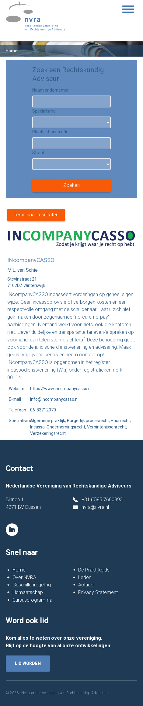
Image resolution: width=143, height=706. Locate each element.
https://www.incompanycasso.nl (61, 388)
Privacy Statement (98, 592)
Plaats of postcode (50, 131)
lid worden (28, 663)
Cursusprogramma (32, 600)
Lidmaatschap (27, 592)
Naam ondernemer (50, 90)
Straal (38, 152)
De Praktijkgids (94, 570)
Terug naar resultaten (36, 215)
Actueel (86, 585)
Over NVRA (24, 577)
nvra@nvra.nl (95, 507)
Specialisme (44, 111)
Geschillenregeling (31, 585)
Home (19, 570)
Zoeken (71, 185)
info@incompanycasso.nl (54, 399)
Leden (84, 577)
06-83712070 (43, 409)
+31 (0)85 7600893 (102, 499)
